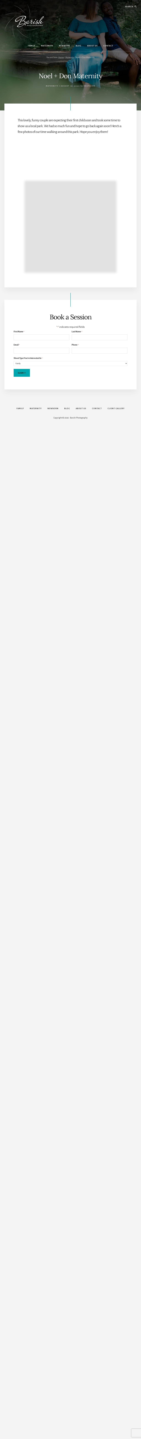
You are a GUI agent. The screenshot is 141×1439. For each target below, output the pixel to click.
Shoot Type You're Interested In (28, 450)
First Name (19, 423)
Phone (75, 437)
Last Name (77, 423)
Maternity (52, 86)
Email (17, 437)
